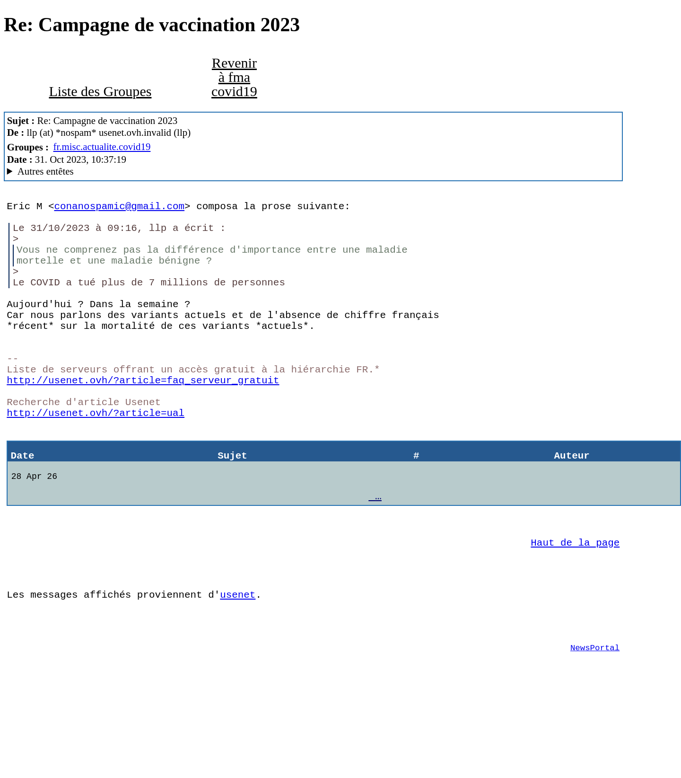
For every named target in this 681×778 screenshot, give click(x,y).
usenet (237, 665)
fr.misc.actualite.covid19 (102, 146)
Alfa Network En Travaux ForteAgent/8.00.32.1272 (313, 171)
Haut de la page (575, 605)
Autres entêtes (45, 171)
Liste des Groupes (100, 91)
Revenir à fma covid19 (234, 77)
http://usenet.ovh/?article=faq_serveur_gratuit (143, 419)
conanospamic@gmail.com (119, 207)
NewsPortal (595, 725)
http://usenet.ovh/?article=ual (95, 459)
